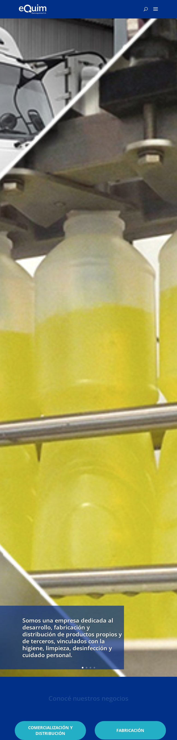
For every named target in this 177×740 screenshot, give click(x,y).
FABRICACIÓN (130, 730)
